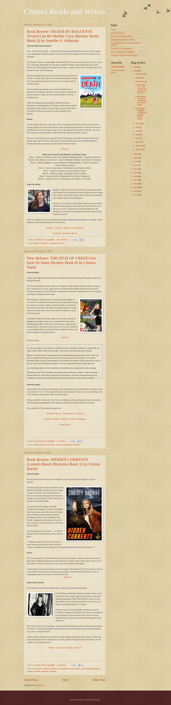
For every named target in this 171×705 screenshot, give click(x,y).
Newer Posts (31, 680)
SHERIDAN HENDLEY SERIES (123, 40)
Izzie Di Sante (49, 445)
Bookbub (67, 228)
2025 (136, 71)
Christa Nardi (38, 445)
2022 (136, 161)
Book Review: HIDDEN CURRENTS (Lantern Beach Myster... (141, 113)
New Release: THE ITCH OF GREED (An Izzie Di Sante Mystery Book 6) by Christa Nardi (61, 262)
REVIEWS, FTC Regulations (122, 49)
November (140, 74)
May (137, 135)
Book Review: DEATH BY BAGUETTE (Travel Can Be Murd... (140, 89)
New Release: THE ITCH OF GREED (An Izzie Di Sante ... (140, 100)
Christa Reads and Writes (64, 11)
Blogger (97, 700)
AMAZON (65, 149)
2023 (136, 158)
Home (65, 680)
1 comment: (61, 441)
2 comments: (62, 665)
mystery (58, 445)
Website (49, 228)
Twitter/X (73, 419)
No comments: (62, 240)
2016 (136, 184)
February (139, 146)
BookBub (56, 419)
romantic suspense (41, 671)
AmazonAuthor (77, 228)
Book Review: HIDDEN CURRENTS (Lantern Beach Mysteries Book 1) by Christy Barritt (63, 464)
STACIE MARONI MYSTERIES (123, 52)
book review (37, 669)
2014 (136, 191)
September (140, 81)
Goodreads (79, 414)
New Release (67, 445)
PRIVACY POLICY (118, 33)
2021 (136, 165)
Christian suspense (50, 669)
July (137, 127)
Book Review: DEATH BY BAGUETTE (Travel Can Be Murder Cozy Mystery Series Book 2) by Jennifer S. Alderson (63, 36)
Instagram (82, 419)
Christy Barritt (64, 669)
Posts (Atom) (39, 685)
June (138, 131)
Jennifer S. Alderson (40, 243)
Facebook (58, 228)
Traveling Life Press (56, 243)
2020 (136, 169)
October (139, 78)
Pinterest (64, 419)
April (137, 138)
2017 (136, 180)
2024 (136, 154)
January (139, 149)
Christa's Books (65, 425)
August (138, 123)
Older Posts (99, 680)
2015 (136, 187)
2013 (136, 195)
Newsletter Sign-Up (70, 233)
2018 (136, 176)
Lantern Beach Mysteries (90, 669)
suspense (52, 671)
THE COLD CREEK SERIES (122, 36)
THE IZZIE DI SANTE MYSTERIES (124, 55)
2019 (136, 173)
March (138, 142)
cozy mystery (75, 669)
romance (76, 445)
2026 (136, 67)
